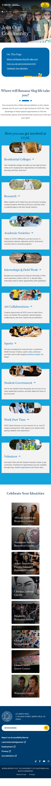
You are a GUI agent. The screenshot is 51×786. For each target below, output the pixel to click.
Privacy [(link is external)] (6, 751)
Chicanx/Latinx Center (23, 593)
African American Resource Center (25, 519)
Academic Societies (17, 233)
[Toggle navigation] (45, 5)
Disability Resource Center (24, 618)
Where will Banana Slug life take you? (22, 59)
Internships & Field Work (21, 270)
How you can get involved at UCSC (21, 64)
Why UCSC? (9, 11)
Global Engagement (21, 642)
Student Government (18, 383)
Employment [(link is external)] (8, 747)
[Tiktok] (36, 761)
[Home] (2, 11)
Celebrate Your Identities (17, 68)
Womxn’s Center (24, 693)
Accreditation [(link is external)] (9, 756)
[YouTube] (44, 761)
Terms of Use (21, 774)
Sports (8, 343)
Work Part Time (15, 420)
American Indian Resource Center (24, 544)
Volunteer (10, 456)
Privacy (32, 774)
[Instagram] (48, 761)
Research (10, 196)
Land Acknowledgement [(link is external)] (14, 742)
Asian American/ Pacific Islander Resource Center (24, 566)
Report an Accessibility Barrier (15, 737)
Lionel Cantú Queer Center (22, 667)
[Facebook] (39, 761)
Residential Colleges (17, 159)
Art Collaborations (16, 307)
